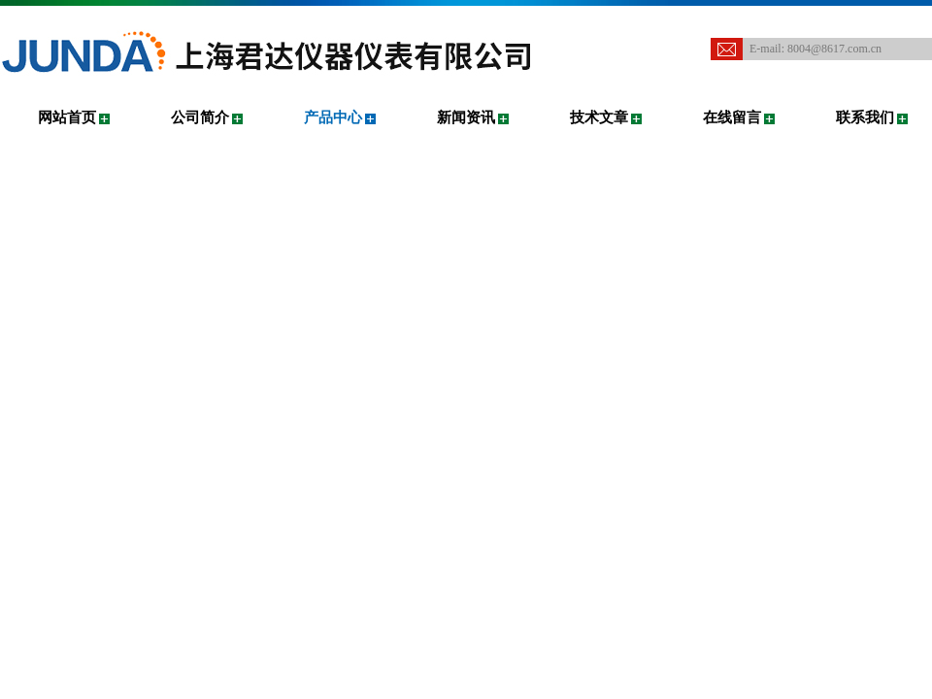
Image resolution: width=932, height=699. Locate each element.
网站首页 (67, 117)
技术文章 (599, 117)
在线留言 (732, 117)
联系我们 (865, 117)
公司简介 (200, 117)
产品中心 (333, 117)
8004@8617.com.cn (834, 48)
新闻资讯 (466, 117)
